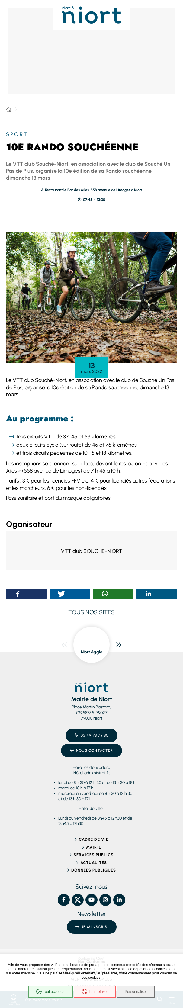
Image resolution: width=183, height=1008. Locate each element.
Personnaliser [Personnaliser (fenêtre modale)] (136, 992)
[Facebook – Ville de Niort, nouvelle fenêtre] (64, 900)
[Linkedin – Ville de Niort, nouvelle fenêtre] (119, 900)
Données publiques (93, 870)
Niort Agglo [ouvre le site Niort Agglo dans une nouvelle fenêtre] (91, 652)
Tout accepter (50, 991)
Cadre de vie (93, 839)
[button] (91, 297)
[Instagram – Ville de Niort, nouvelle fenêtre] (105, 900)
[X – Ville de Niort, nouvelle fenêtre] (78, 900)
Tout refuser (95, 991)
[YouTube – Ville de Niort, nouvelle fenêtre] (91, 900)
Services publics (94, 854)
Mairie (93, 847)
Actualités (93, 862)
